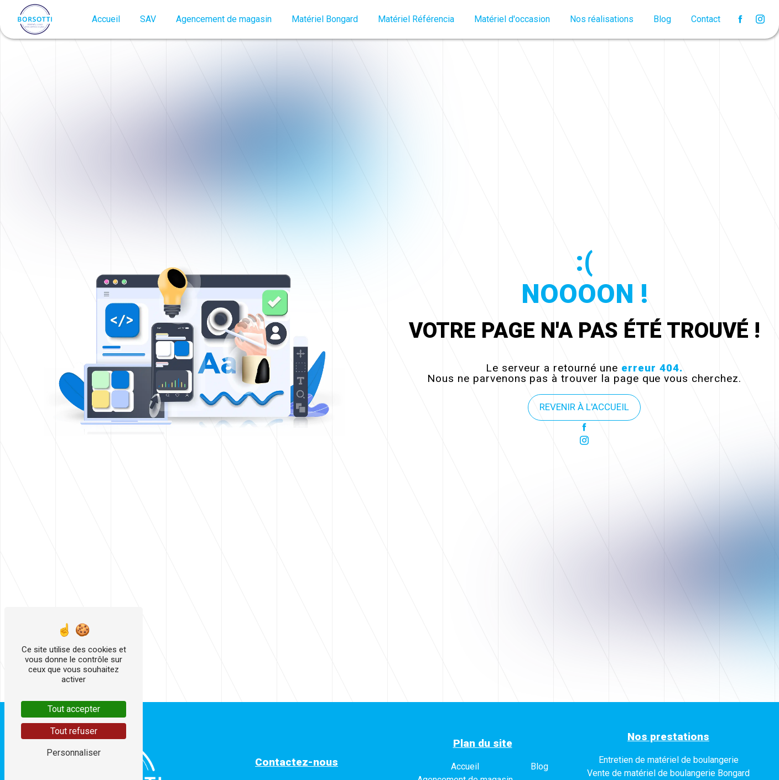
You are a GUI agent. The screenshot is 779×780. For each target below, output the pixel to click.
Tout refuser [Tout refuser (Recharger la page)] (73, 731)
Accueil (106, 19)
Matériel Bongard (325, 19)
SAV (148, 19)
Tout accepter (74, 709)
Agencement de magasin (224, 19)
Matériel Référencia (416, 19)
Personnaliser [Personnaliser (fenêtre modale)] (73, 752)
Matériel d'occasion (512, 19)
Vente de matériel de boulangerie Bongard (668, 773)
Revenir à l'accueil (584, 406)
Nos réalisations (601, 19)
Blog (662, 19)
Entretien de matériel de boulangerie (669, 760)
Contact (705, 19)
